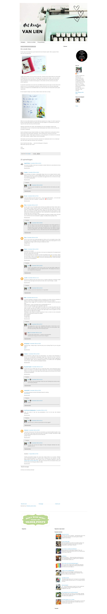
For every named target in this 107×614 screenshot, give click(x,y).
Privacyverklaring (41, 42)
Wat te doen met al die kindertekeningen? (70, 563)
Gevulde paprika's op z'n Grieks (68, 599)
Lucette (25, 277)
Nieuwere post (24, 503)
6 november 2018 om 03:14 (37, 420)
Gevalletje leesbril (65, 577)
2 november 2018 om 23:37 (32, 205)
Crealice (26, 172)
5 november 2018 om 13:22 (41, 410)
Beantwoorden (27, 168)
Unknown (26, 430)
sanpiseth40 (26, 390)
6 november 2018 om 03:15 (37, 442)
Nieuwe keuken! (65, 585)
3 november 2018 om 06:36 (37, 265)
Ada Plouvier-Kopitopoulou (30, 410)
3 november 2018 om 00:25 (32, 249)
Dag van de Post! (65, 534)
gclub (25, 347)
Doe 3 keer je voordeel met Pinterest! (69, 548)
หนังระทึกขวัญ (27, 393)
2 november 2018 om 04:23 (35, 163)
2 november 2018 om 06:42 (33, 172)
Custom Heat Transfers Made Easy (31, 460)
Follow (76, 106)
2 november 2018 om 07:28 (32, 196)
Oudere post (57, 503)
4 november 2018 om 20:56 (35, 390)
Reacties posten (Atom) (31, 505)
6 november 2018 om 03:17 (37, 324)
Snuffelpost (64, 556)
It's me (25, 196)
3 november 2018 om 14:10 (32, 297)
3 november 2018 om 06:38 (37, 185)
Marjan (25, 249)
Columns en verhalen (31, 42)
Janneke (26, 353)
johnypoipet (26, 343)
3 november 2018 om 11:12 (33, 277)
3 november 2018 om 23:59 (35, 343)
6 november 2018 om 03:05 (34, 430)
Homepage (41, 503)
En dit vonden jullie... (66, 541)
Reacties (27, 182)
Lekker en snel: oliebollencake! (68, 570)
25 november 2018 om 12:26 (36, 332)
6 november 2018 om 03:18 (37, 400)
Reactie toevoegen (25, 466)
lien (28, 185)
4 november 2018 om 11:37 (37, 366)
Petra (25, 205)
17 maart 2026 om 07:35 (33, 453)
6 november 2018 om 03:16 (37, 288)
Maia (25, 297)
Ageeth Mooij (27, 163)
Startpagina (23, 42)
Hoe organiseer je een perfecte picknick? (70, 592)
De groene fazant (27, 366)
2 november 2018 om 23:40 (32, 237)
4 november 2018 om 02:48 (33, 353)
